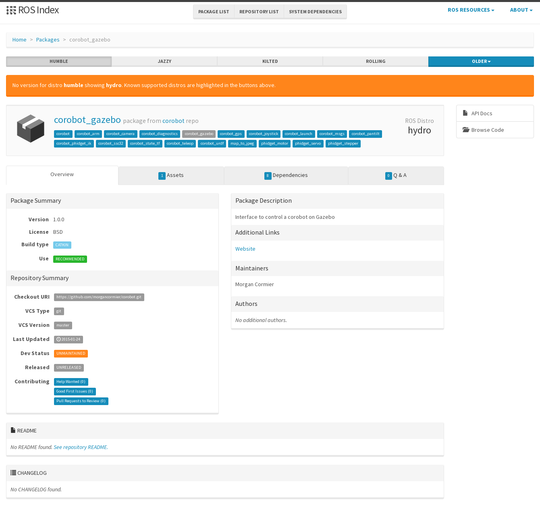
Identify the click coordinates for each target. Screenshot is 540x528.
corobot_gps (231, 133)
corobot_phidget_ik (73, 143)
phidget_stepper (343, 143)
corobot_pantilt (366, 133)
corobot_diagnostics (160, 133)
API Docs (477, 113)
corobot (173, 121)
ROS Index (32, 9)
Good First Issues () (74, 391)
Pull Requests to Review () (81, 401)
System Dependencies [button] (315, 11)
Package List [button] (213, 11)
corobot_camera (120, 133)
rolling (376, 61)
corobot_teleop (180, 143)
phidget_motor (274, 143)
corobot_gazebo (87, 119)
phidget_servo (308, 143)
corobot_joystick (263, 133)
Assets (171, 175)
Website (245, 248)
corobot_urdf (212, 143)
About (521, 9)
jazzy (164, 61)
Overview (62, 174)
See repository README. (81, 447)
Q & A (396, 175)
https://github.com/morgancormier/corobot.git (98, 297)
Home (19, 39)
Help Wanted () (70, 382)
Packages (48, 39)
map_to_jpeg (242, 143)
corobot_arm (88, 133)
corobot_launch (298, 133)
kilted (270, 61)
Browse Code (483, 129)
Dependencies (286, 175)
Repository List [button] (259, 11)
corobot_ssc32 (110, 143)
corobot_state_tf (145, 143)
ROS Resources (471, 9)
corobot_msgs (332, 133)
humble (59, 61)
